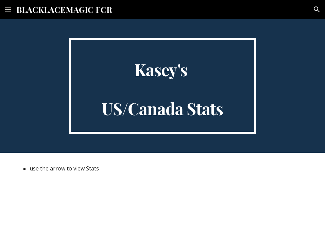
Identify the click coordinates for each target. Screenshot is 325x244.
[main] (162, 86)
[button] (8, 9)
